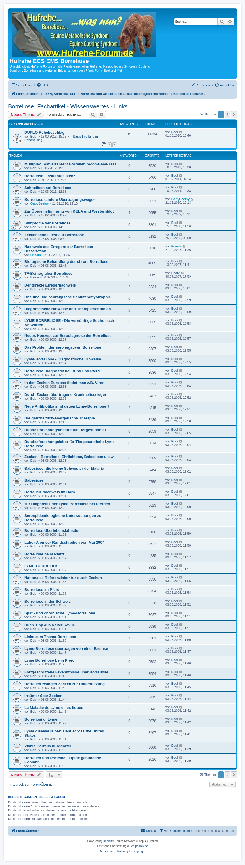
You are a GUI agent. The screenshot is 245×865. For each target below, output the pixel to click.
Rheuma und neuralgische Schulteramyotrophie (67, 297)
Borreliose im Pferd (42, 589)
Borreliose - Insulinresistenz (49, 176)
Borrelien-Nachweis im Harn (49, 492)
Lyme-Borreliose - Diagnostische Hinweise (62, 359)
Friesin (35, 255)
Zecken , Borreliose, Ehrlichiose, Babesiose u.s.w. (69, 457)
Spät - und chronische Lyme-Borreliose (59, 613)
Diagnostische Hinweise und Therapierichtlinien (67, 309)
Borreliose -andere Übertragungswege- (59, 199)
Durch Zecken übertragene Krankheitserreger (65, 394)
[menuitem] (42, 85)
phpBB (107, 841)
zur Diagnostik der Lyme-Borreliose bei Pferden (67, 504)
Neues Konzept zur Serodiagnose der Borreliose (68, 335)
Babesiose (33, 480)
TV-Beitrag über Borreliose (48, 273)
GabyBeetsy (39, 203)
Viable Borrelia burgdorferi (48, 746)
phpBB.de (141, 846)
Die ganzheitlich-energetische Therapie (59, 418)
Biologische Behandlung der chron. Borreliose (66, 261)
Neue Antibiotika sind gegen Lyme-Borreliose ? (67, 406)
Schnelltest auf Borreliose (47, 188)
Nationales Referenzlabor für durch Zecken (63, 578)
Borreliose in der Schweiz (47, 601)
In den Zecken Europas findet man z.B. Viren (64, 383)
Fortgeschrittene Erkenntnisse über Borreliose (66, 672)
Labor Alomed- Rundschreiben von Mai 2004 (64, 542)
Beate (34, 277)
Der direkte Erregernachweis (50, 285)
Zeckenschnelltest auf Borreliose (54, 235)
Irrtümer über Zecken (43, 696)
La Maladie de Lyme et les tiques (53, 707)
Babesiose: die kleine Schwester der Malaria (64, 468)
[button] (234, 114)
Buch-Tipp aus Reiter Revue (49, 625)
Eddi (33, 136)
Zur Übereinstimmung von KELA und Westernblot (69, 211)
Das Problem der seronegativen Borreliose (62, 347)
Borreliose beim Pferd (44, 554)
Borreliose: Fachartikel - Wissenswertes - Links (68, 106)
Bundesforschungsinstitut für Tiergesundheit (65, 430)
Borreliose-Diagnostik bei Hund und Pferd (62, 371)
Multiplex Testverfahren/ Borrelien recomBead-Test (70, 164)
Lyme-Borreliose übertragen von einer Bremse (66, 648)
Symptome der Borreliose (47, 223)
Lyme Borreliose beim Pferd (49, 660)
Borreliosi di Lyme (41, 719)
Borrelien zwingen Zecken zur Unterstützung (64, 684)
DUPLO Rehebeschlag (44, 132)
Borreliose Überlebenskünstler (52, 530)
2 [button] (228, 114)
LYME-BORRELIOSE (42, 566)
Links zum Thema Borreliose (50, 637)
